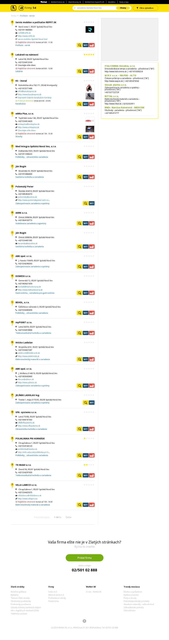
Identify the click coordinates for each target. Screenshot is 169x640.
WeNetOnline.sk (57, 2)
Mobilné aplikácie (18, 591)
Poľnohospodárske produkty (136, 601)
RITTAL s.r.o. (112, 96)
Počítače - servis (27, 15)
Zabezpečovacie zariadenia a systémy (32, 203)
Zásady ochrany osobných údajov (26, 607)
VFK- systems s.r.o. (26, 412)
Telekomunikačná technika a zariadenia (33, 333)
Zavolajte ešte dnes (26, 130)
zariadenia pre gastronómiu (41, 293)
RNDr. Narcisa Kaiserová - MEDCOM (124, 107)
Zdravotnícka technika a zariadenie (31, 429)
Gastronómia (22, 293)
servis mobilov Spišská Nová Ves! (32, 39)
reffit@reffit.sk (24, 33)
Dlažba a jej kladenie (133, 591)
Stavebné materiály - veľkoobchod (139, 604)
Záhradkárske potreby (134, 607)
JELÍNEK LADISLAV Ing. (28, 395)
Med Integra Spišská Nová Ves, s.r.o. (36, 146)
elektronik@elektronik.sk (29, 353)
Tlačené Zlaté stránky (20, 598)
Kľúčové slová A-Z (56, 595)
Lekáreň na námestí (27, 54)
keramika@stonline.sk (27, 243)
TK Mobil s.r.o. (23, 464)
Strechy (19, 136)
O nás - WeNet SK (93, 591)
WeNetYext (85, 45)
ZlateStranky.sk (74, 2)
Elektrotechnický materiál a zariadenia (33, 359)
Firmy (13, 15)
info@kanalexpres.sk (27, 91)
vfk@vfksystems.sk (26, 422)
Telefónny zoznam (19, 613)
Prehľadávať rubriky (57, 598)
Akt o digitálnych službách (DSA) (25, 610)
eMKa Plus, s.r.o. (25, 113)
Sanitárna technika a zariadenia (30, 177)
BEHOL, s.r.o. (22, 302)
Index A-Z (52, 591)
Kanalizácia (21, 103)
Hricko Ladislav (24, 342)
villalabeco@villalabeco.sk (29, 495)
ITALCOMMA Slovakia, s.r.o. (120, 65)
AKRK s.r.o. (21, 212)
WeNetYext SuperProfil (94, 2)
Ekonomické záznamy (92, 45)
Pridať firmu (84, 558)
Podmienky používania (21, 604)
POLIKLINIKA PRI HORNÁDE (30, 438)
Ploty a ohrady (130, 598)
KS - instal (21, 80)
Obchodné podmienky (21, 601)
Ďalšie (68, 517)
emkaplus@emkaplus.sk (28, 124)
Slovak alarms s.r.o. (116, 84)
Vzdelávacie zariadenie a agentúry (31, 223)
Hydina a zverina (131, 595)
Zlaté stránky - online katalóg (14, 8)
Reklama (14, 595)
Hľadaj (123, 8)
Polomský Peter (24, 186)
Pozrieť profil (79, 45)
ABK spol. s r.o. (24, 256)
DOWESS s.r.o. (23, 276)
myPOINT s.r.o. (24, 322)
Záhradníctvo (130, 610)
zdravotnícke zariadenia (37, 157)
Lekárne (19, 71)
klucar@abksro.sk (26, 379)
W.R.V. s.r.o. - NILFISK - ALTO (120, 75)
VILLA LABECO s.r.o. (26, 484)
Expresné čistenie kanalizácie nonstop (35, 97)
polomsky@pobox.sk (27, 197)
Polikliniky (20, 157)
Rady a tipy (124, 2)
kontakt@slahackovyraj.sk (29, 286)
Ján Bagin (21, 166)
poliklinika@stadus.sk (27, 449)
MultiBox (112, 2)
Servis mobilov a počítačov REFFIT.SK (36, 22)
